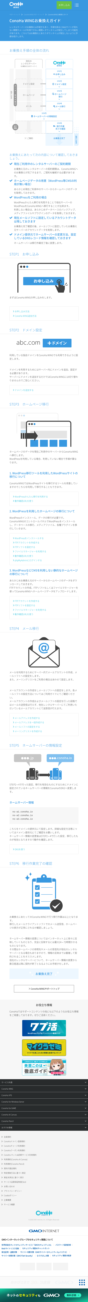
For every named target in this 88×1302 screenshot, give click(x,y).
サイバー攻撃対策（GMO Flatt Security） (18, 1255)
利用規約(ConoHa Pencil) (14, 1164)
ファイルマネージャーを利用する (30, 551)
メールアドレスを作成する (27, 717)
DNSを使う (20, 849)
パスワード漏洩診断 (63, 1245)
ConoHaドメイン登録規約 (14, 1141)
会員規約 (7, 1137)
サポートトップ (14, 14)
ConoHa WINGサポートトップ (34, 14)
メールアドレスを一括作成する (29, 722)
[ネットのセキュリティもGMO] (44, 1295)
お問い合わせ (9, 1186)
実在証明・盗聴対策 (9, 1252)
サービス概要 (9, 1204)
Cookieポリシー (10, 1195)
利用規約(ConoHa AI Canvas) (15, 1159)
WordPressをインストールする (29, 538)
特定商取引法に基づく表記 (15, 1173)
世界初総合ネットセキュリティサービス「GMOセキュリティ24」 (27, 1245)
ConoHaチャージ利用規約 (14, 1146)
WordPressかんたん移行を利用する (31, 496)
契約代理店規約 (10, 1168)
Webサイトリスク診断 (10, 1248)
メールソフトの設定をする (27, 726)
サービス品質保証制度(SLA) (15, 1182)
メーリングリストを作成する (28, 731)
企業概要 (7, 1200)
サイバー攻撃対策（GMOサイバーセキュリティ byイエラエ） (44, 1252)
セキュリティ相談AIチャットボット (36, 1248)
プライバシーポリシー (13, 1191)
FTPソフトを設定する (25, 546)
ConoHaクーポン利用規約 (14, 1150)
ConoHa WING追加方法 (25, 315)
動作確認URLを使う (24, 500)
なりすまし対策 (43, 1255)
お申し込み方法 (22, 311)
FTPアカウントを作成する (27, 542)
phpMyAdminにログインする (28, 560)
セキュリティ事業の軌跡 (61, 1255)
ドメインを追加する (24, 389)
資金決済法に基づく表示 (14, 1177)
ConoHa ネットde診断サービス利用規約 (20, 1155)
